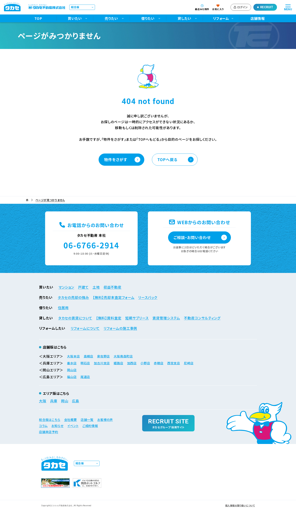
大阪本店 (73, 356)
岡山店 (72, 370)
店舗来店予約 (48, 431)
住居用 (63, 307)
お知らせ (57, 425)
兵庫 (53, 400)
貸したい (184, 18)
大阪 (42, 400)
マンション (66, 287)
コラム (43, 425)
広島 (75, 400)
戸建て (83, 287)
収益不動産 (113, 287)
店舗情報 (258, 18)
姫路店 (118, 363)
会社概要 (70, 419)
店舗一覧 (87, 419)
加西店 (132, 363)
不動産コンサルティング (202, 317)
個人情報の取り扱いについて (240, 505)
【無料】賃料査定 (108, 317)
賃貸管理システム (166, 317)
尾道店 (85, 376)
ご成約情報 (90, 425)
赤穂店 (158, 363)
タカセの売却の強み (73, 297)
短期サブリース (137, 317)
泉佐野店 (103, 356)
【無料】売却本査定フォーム (114, 297)
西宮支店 (173, 363)
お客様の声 (105, 419)
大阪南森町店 (123, 356)
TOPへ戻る (167, 159)
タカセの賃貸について (75, 317)
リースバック (147, 297)
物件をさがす (115, 159)
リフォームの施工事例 (120, 328)
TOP (38, 18)
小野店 (145, 363)
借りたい (148, 18)
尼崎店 (188, 363)
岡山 (64, 400)
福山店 (72, 376)
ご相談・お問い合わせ (192, 237)
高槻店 (88, 356)
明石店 (85, 363)
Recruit (266, 7)
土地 (96, 287)
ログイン (242, 7)
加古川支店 (102, 363)
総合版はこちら (49, 419)
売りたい (111, 18)
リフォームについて (85, 328)
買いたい (75, 18)
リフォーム (221, 18)
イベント (73, 425)
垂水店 (72, 363)
